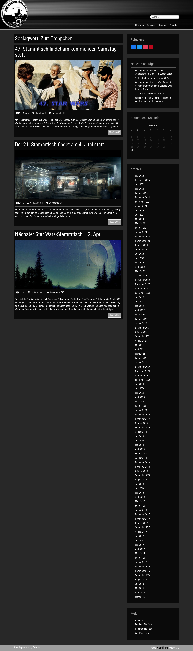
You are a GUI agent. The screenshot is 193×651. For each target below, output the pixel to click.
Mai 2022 (139, 306)
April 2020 (140, 397)
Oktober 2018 (141, 471)
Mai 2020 (139, 392)
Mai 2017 (139, 544)
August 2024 (141, 206)
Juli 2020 (139, 384)
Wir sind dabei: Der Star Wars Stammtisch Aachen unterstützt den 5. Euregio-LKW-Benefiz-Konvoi (154, 86)
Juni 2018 (139, 488)
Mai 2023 (139, 262)
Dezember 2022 (142, 280)
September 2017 (142, 527)
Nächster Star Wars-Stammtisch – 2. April (59, 234)
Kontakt (163, 25)
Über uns (139, 25)
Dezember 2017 (142, 514)
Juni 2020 (139, 388)
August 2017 (141, 531)
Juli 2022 (139, 297)
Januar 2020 (141, 410)
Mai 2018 (139, 492)
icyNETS (175, 647)
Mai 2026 (139, 175)
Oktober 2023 (141, 245)
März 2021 (140, 353)
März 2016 (140, 597)
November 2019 (142, 418)
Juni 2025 (139, 184)
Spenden (174, 25)
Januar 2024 (141, 232)
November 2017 (142, 518)
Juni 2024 (139, 214)
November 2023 (142, 241)
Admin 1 (41, 113)
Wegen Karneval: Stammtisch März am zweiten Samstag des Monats (153, 99)
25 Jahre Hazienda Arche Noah (149, 93)
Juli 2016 (139, 583)
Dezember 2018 (142, 462)
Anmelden (140, 620)
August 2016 (141, 579)
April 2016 (140, 592)
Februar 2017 (141, 557)
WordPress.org (142, 633)
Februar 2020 (141, 406)
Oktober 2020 (141, 375)
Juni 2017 (139, 540)
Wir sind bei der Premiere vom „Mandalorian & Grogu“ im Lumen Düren (153, 72)
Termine (151, 25)
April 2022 (140, 310)
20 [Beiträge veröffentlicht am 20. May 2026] (145, 143)
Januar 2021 (141, 362)
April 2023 (140, 267)
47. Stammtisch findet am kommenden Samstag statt (66, 52)
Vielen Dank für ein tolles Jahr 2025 (152, 78)
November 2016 (142, 571)
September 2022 (142, 293)
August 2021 (141, 340)
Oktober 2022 (141, 288)
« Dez (133, 150)
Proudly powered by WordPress (28, 647)
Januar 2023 (141, 275)
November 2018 (142, 466)
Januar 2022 (141, 323)
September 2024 (142, 201)
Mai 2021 (139, 345)
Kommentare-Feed (143, 628)
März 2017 (140, 553)
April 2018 (140, 497)
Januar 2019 (141, 458)
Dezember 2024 (142, 197)
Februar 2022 (141, 319)
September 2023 (142, 249)
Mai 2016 (139, 588)
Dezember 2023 (142, 236)
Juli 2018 (139, 484)
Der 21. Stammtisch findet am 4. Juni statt (59, 144)
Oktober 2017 (141, 523)
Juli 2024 (139, 210)
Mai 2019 (139, 445)
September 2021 (142, 336)
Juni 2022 (139, 301)
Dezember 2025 (142, 180)
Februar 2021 (141, 358)
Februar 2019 (141, 453)
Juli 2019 (139, 436)
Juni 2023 (139, 258)
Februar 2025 (141, 193)
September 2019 (142, 427)
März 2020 (140, 401)
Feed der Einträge (143, 624)
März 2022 (140, 314)
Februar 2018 (141, 505)
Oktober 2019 (141, 423)
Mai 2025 (139, 188)
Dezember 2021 (142, 327)
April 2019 (140, 449)
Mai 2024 (139, 219)
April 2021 (140, 349)
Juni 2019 (139, 440)
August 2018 (141, 479)
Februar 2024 (141, 227)
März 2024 (140, 223)
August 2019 (141, 432)
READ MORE (114, 132)
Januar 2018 (141, 510)
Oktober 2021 (141, 332)
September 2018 (142, 475)
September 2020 (142, 379)
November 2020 (142, 371)
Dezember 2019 (142, 414)
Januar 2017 (141, 562)
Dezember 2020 (142, 366)
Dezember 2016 (142, 566)
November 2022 (142, 284)
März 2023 (140, 271)
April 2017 (140, 549)
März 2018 (140, 501)
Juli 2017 (139, 536)
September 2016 (142, 575)
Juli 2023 (139, 253)
